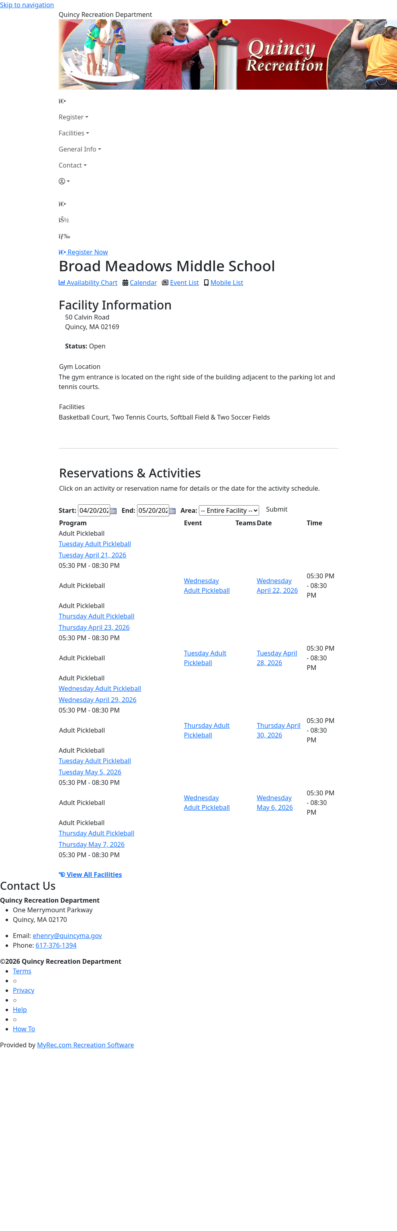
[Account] (80, 181)
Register (71, 117)
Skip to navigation (27, 4)
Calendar (143, 282)
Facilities (71, 133)
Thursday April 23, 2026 (94, 627)
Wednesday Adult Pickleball (100, 688)
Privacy (23, 990)
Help (20, 1009)
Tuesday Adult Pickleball (95, 543)
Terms (22, 971)
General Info (77, 149)
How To (24, 1028)
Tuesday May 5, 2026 (90, 772)
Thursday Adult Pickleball (96, 616)
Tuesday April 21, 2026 (92, 555)
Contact (70, 165)
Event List (184, 282)
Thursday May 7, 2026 (92, 844)
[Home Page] (80, 101)
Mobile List (227, 282)
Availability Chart (88, 282)
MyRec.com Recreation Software (85, 1045)
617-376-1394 (56, 945)
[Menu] (64, 236)
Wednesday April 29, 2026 (98, 699)
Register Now (88, 252)
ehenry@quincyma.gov (67, 935)
